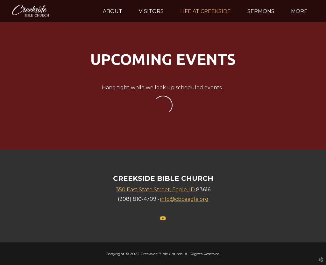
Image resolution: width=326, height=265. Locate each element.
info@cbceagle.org (184, 199)
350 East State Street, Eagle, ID (156, 190)
